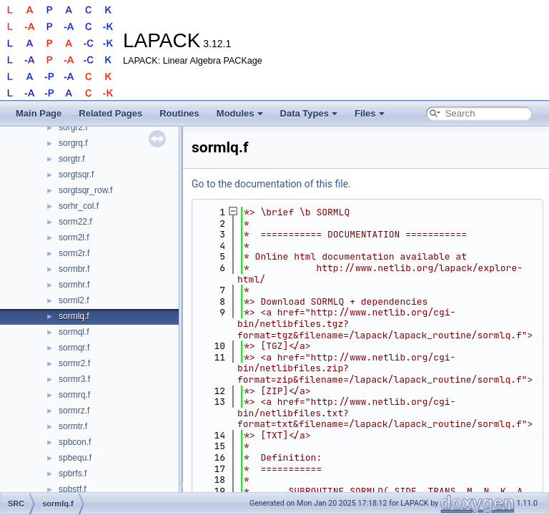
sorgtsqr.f (76, 175)
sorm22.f (75, 222)
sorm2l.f (74, 237)
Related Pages (110, 113)
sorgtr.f (72, 159)
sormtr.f (73, 426)
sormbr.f (74, 269)
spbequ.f (75, 458)
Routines (179, 113)
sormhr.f (74, 285)
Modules (240, 113)
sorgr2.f (73, 127)
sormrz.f (74, 411)
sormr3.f (74, 379)
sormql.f (74, 332)
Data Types (308, 113)
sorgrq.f (73, 143)
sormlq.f (74, 316)
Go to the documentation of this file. (271, 184)
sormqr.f (74, 348)
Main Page (38, 113)
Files (370, 113)
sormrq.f (74, 395)
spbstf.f (72, 489)
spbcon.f (75, 442)
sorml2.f (74, 300)
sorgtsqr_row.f (85, 190)
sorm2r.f (74, 253)
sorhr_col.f (79, 206)
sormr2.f (74, 363)
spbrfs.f (72, 474)
